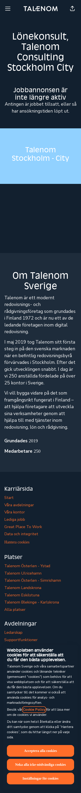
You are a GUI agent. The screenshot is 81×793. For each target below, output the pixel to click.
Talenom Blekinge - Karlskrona (31, 602)
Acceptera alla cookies (40, 751)
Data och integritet (21, 534)
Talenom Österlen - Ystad (27, 565)
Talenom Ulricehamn (22, 573)
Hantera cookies (16, 542)
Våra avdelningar (19, 505)
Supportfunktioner (21, 639)
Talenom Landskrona (22, 587)
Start (9, 497)
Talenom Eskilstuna (21, 595)
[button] (72, 9)
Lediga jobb (14, 519)
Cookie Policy (34, 709)
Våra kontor (14, 512)
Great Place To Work (23, 526)
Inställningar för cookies (40, 778)
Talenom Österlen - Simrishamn (32, 580)
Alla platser (14, 609)
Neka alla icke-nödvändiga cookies (40, 764)
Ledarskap (13, 632)
